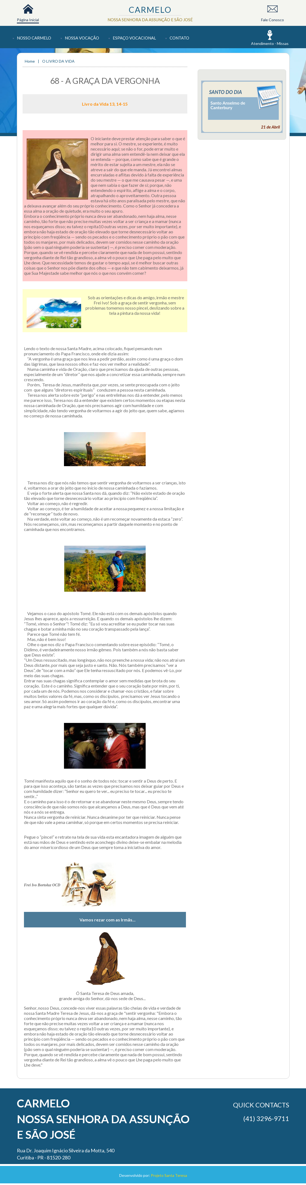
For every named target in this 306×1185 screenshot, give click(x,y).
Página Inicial (28, 19)
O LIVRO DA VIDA (58, 61)
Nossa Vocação (82, 37)
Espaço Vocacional (134, 37)
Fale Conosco (272, 19)
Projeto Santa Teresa (169, 1175)
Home (30, 61)
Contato (179, 37)
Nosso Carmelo (34, 37)
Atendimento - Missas (270, 43)
